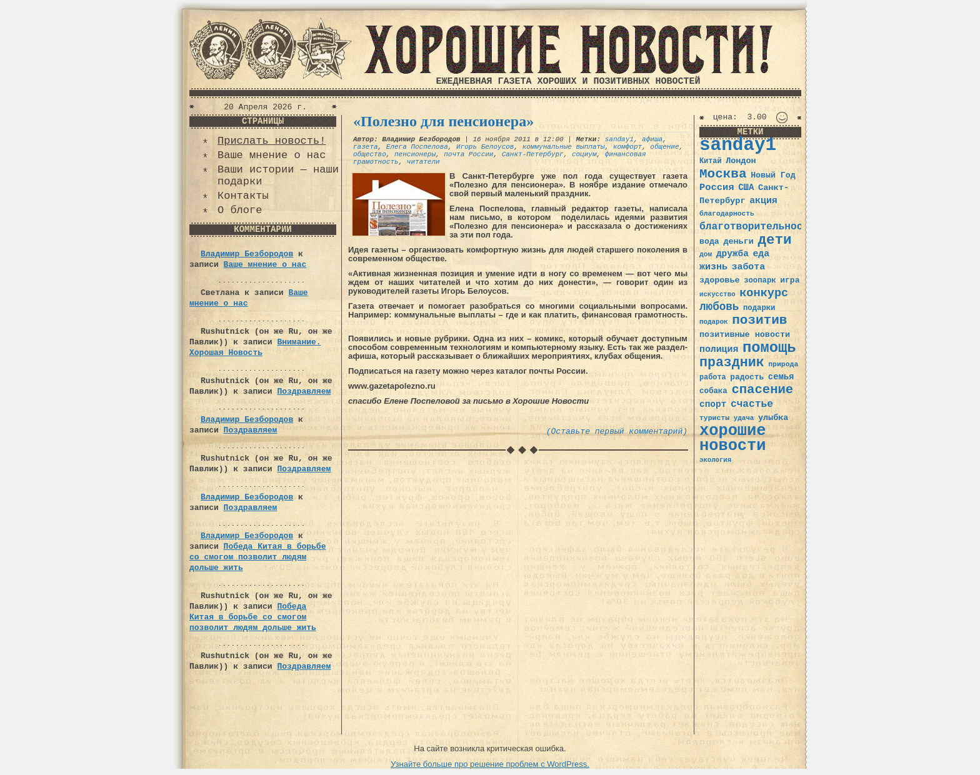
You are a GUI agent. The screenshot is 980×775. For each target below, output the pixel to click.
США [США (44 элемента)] (746, 187)
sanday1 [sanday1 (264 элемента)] (737, 145)
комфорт (627, 147)
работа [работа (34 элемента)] (712, 377)
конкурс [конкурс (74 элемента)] (763, 293)
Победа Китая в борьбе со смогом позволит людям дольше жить (257, 557)
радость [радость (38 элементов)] (747, 377)
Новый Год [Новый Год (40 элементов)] (773, 175)
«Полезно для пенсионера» (443, 121)
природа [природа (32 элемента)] (783, 364)
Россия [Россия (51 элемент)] (716, 187)
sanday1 (619, 139)
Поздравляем (304, 391)
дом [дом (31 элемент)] (705, 254)
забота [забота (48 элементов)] (748, 267)
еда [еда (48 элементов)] (760, 254)
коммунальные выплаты (563, 147)
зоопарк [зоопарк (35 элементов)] (760, 280)
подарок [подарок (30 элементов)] (713, 322)
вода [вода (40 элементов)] (709, 241)
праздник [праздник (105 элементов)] (731, 362)
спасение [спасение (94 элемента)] (762, 389)
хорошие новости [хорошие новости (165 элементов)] (732, 438)
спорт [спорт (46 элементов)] (712, 404)
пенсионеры (415, 154)
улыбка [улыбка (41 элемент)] (773, 417)
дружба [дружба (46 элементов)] (732, 254)
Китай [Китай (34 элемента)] (710, 161)
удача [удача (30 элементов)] (744, 418)
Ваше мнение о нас (272, 155)
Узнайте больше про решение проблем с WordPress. (490, 764)
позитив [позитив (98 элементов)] (759, 320)
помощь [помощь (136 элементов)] (769, 347)
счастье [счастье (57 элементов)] (752, 404)
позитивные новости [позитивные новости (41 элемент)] (744, 334)
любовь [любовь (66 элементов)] (719, 307)
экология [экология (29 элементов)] (715, 460)
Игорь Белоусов (485, 147)
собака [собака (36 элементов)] (713, 391)
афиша (652, 139)
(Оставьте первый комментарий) (617, 431)
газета (365, 147)
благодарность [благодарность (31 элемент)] (726, 214)
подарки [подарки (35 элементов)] (759, 308)
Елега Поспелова (417, 147)
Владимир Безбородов (247, 254)
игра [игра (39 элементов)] (789, 280)
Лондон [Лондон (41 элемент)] (741, 161)
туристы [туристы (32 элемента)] (714, 418)
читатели (423, 162)
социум (584, 154)
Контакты (243, 196)
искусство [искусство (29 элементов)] (717, 294)
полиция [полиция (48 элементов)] (718, 349)
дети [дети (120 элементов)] (774, 240)
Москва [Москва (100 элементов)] (723, 174)
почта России (468, 154)
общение (664, 147)
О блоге (240, 210)
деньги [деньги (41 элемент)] (738, 241)
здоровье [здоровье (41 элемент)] (719, 280)
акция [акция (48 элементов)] (763, 201)
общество (369, 154)
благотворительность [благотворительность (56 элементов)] (757, 226)
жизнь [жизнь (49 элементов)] (713, 266)
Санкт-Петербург (533, 154)
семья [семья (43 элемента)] (781, 377)
